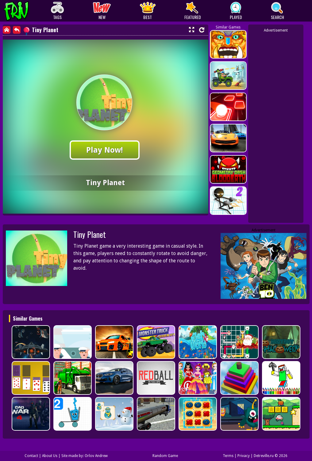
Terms (228, 456)
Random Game (165, 456)
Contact (31, 456)
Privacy (243, 456)
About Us (49, 456)
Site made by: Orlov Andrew (84, 456)
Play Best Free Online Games (28, 11)
